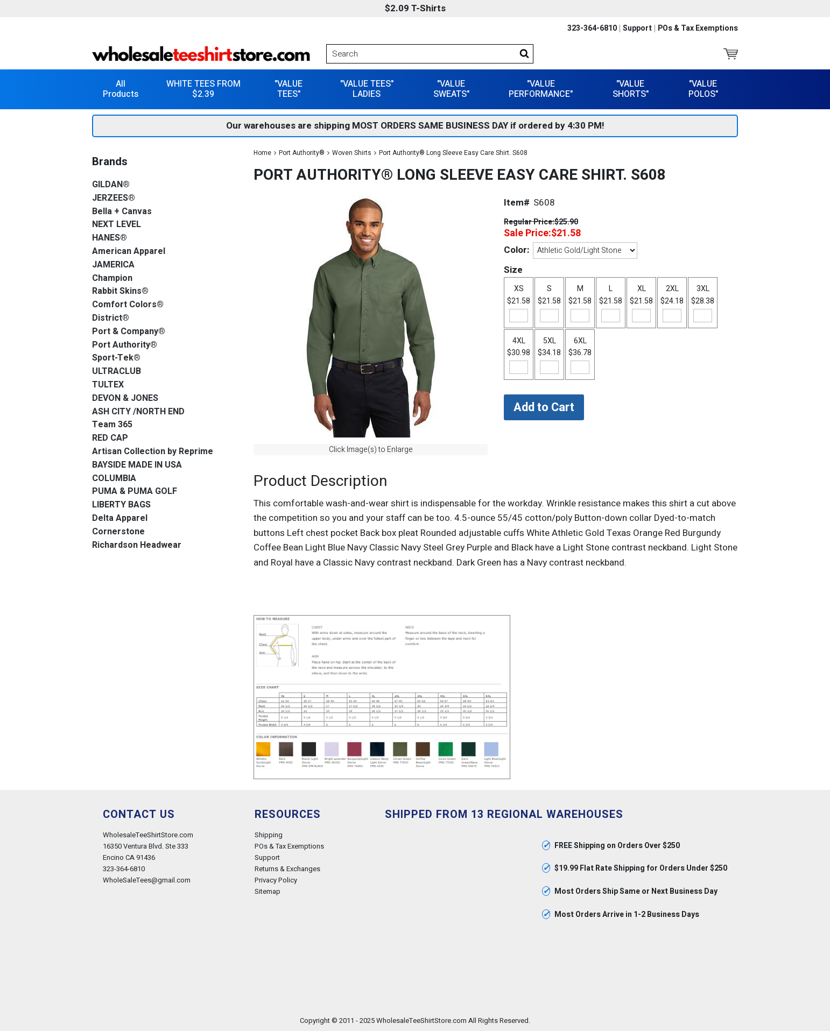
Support (637, 28)
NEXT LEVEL (116, 224)
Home (262, 152)
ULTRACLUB (116, 371)
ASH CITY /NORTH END (138, 411)
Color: (516, 249)
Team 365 (112, 424)
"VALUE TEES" (289, 88)
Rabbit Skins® (120, 291)
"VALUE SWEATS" (451, 88)
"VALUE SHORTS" (631, 88)
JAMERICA (113, 264)
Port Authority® (302, 152)
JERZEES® (113, 197)
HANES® (109, 237)
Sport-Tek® (116, 358)
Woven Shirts (351, 152)
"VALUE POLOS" (703, 88)
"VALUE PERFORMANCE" (541, 88)
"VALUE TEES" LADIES (366, 88)
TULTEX (108, 384)
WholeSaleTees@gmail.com (147, 879)
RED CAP (110, 437)
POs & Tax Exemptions (698, 28)
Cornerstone (118, 531)
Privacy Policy (276, 879)
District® (110, 317)
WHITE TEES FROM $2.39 (203, 88)
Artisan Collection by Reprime (152, 451)
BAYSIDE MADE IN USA (137, 464)
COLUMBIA (114, 478)
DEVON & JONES (125, 398)
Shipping (269, 834)
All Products (120, 88)
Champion (112, 278)
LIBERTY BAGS (121, 504)
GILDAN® (111, 184)
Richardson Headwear (136, 544)
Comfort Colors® (128, 304)
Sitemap (267, 891)
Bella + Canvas (122, 211)
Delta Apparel (119, 518)
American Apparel (128, 251)
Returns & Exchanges (287, 868)
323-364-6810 (592, 28)
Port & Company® (128, 331)
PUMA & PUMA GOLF (134, 491)
